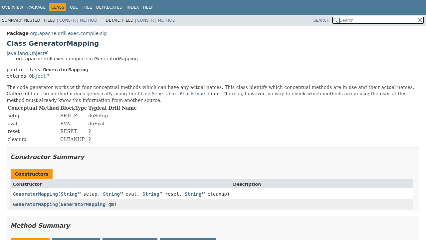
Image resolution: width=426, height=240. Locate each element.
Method (89, 20)
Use (74, 7)
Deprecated (109, 7)
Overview (12, 7)
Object (37, 76)
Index (132, 7)
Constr (67, 20)
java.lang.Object (26, 53)
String (69, 194)
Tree (87, 7)
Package (36, 7)
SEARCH (322, 20)
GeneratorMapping (35, 194)
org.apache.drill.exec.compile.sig (68, 33)
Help (148, 7)
